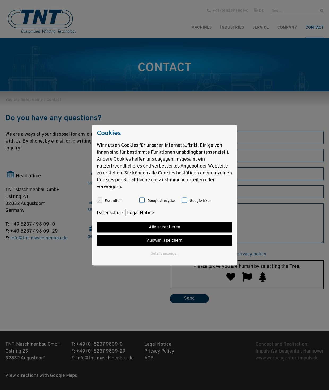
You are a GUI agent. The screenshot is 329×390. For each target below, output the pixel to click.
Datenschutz (110, 212)
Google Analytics (161, 201)
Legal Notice (140, 212)
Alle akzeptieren (164, 227)
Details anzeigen (164, 253)
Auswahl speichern (165, 240)
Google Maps (200, 201)
